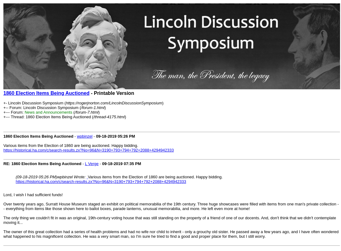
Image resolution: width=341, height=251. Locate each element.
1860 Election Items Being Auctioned (46, 93)
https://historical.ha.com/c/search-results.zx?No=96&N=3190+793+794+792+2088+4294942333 (88, 150)
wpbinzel (85, 136)
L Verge (92, 163)
